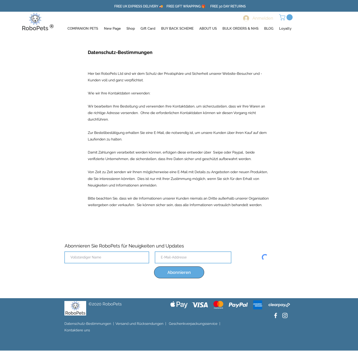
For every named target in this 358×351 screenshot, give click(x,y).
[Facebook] (275, 315)
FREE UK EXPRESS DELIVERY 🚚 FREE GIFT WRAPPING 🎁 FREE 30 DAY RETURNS (180, 6)
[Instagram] (284, 315)
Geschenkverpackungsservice (193, 324)
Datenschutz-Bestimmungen (87, 324)
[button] (286, 17)
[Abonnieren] (179, 272)
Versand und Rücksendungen (139, 324)
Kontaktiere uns (77, 330)
